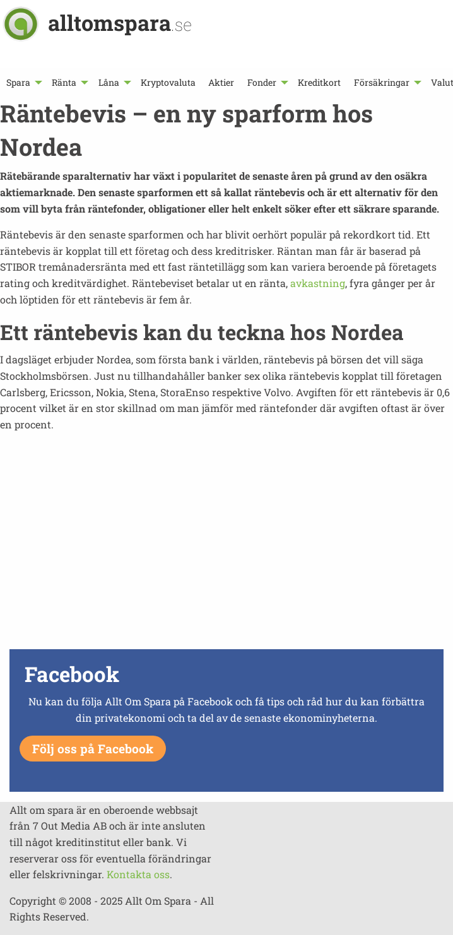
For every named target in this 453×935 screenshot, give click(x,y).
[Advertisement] (226, 557)
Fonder (261, 82)
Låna (108, 82)
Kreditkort (319, 82)
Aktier (221, 82)
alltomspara (120, 22)
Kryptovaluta (168, 82)
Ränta (64, 82)
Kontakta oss (138, 874)
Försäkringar (381, 82)
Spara (18, 82)
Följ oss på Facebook (92, 748)
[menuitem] (22, 82)
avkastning (317, 283)
